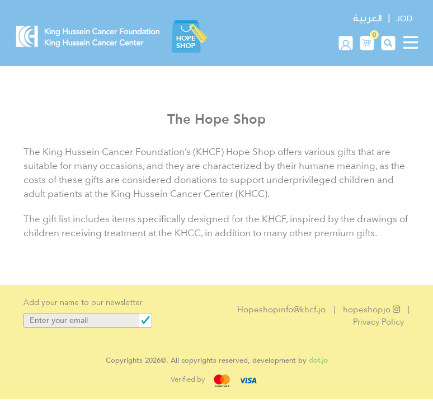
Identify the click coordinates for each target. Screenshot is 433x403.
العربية (367, 18)
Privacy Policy (378, 322)
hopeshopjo (371, 309)
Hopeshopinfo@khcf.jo (281, 309)
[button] (367, 42)
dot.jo (318, 360)
